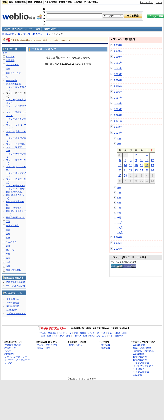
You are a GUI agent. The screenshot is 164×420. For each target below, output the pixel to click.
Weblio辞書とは (12, 345)
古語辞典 (78, 2)
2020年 (118, 115)
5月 (119, 197)
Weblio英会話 (13, 302)
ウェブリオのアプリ (47, 345)
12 (152, 160)
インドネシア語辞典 (143, 365)
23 (136, 170)
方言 (8, 266)
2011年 (118, 62)
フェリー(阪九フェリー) (35, 34)
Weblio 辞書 (8, 34)
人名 (8, 262)
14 (125, 165)
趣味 (8, 246)
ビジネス (10, 56)
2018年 (118, 103)
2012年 (118, 68)
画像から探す (49, 29)
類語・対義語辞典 (17, 2)
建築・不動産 (12, 225)
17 (141, 165)
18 (146, 165)
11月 (120, 227)
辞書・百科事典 (13, 270)
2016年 (118, 91)
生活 (8, 238)
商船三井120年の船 (15, 217)
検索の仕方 (10, 348)
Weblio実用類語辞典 (15, 282)
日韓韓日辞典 (65, 2)
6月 (119, 202)
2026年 (118, 248)
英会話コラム (13, 299)
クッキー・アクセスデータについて (17, 361)
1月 (119, 138)
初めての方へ (146, 2)
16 (136, 165)
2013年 (118, 74)
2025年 (118, 242)
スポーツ (10, 250)
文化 (8, 233)
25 (146, 170)
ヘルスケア (11, 242)
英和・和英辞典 (35, 2)
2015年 (118, 86)
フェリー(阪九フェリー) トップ (18, 29)
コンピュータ (12, 64)
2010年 (118, 56)
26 (152, 170)
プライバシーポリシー (15, 356)
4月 (119, 192)
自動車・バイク (13, 72)
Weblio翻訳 (139, 354)
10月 (120, 222)
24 (141, 170)
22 (130, 170)
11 (146, 160)
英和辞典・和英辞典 (143, 351)
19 (152, 165)
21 (125, 170)
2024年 (118, 237)
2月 (119, 143)
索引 (38, 29)
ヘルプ (159, 2)
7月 (119, 207)
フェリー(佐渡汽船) (15, 144)
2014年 (118, 80)
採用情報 (105, 348)
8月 (119, 212)
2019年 (118, 109)
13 (120, 165)
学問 (8, 229)
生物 (8, 254)
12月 (120, 232)
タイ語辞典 (139, 368)
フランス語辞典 (141, 362)
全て (5, 53)
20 (120, 170)
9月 (119, 217)
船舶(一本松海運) (14, 208)
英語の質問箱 (13, 306)
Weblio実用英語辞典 (15, 285)
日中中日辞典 (50, 2)
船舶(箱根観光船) (14, 192)
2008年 (118, 45)
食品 (8, 258)
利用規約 (9, 354)
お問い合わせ (76, 345)
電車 (8, 68)
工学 (8, 221)
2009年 (118, 51)
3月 (119, 187)
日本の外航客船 (13, 83)
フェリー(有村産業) (15, 189)
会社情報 (105, 345)
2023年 (118, 132)
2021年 (118, 121)
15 (130, 165)
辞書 (4, 2)
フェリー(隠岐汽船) (15, 185)
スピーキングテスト (16, 313)
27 (120, 175)
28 (125, 175)
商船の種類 (11, 80)
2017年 (118, 97)
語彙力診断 (12, 310)
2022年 (118, 126)
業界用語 (10, 60)
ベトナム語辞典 (141, 371)
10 (141, 160)
